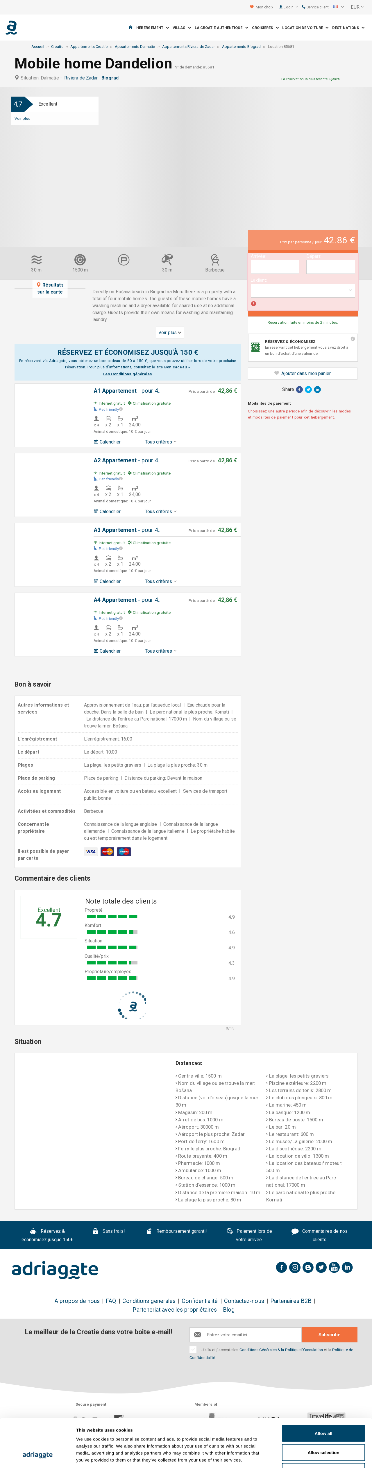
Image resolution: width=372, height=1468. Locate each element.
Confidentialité (200, 1301)
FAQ (111, 1301)
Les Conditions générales (127, 374)
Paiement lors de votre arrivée (249, 1235)
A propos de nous (77, 1301)
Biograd (111, 78)
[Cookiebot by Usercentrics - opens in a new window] (37, 1456)
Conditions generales (149, 1301)
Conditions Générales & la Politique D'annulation (281, 1349)
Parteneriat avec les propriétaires (175, 1309)
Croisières (265, 28)
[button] (338, 7)
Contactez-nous (244, 1301)
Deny (323, 1429)
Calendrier (107, 442)
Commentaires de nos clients (319, 1235)
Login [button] (291, 7)
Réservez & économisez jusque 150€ (48, 1235)
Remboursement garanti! (176, 1231)
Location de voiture (305, 28)
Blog (229, 1309)
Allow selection (323, 1411)
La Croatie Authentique (221, 28)
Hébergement (152, 28)
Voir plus (22, 118)
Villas (182, 28)
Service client (315, 7)
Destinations (348, 28)
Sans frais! (108, 1231)
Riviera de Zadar (82, 78)
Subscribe (330, 1334)
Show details (305, 1456)
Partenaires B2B (291, 1301)
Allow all (323, 1391)
